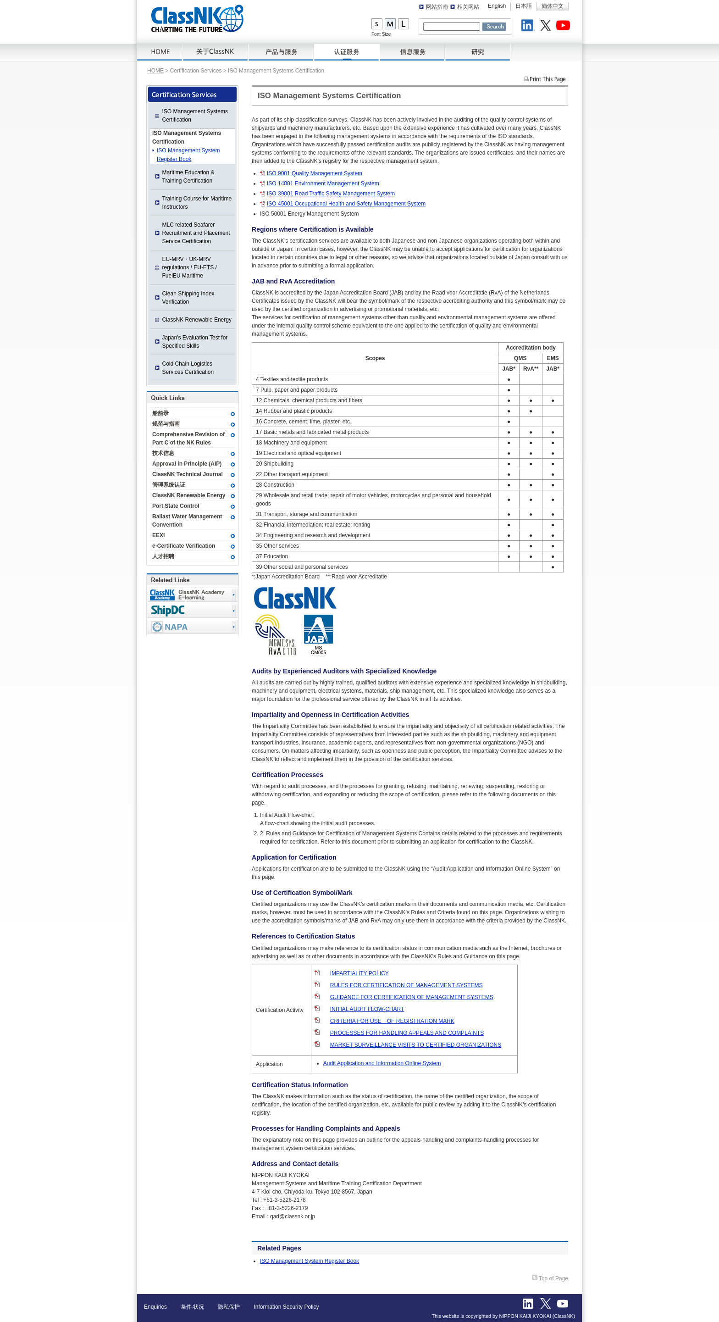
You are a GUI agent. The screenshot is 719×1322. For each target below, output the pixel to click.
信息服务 (412, 52)
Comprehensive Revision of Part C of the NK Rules (188, 438)
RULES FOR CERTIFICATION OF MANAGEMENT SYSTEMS (406, 985)
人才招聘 (163, 556)
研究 (478, 52)
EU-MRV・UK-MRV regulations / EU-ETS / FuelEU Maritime (189, 267)
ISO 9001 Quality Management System (314, 173)
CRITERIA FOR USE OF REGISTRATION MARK (392, 1021)
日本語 (523, 6)
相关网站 (468, 7)
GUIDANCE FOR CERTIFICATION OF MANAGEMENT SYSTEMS (411, 997)
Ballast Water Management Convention (187, 520)
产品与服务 (281, 52)
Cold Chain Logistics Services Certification (188, 368)
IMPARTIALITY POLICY (359, 973)
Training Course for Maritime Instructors (197, 202)
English (497, 6)
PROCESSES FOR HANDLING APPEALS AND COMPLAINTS (407, 1033)
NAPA (193, 627)
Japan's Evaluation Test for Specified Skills (195, 341)
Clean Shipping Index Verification (188, 297)
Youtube (564, 26)
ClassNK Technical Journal (187, 474)
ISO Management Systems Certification (195, 115)
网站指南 (437, 7)
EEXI (158, 535)
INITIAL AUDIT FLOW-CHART (367, 1009)
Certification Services (347, 52)
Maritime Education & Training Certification (188, 176)
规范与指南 (166, 424)
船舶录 (160, 413)
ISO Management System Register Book (309, 1261)
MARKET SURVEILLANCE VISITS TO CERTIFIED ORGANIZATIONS (415, 1045)
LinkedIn (529, 26)
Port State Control (175, 506)
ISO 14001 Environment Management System (323, 183)
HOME (160, 52)
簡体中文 (553, 6)
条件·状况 (192, 1307)
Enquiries (155, 1307)
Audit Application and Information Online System (382, 1063)
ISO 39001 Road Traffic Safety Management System (331, 193)
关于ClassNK (216, 52)
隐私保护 (229, 1307)
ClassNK (197, 18)
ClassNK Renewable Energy (197, 320)
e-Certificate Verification (183, 546)
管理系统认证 (168, 485)
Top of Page (553, 1278)
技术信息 (163, 453)
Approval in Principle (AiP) (186, 464)
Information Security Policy (286, 1307)
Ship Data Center (193, 611)
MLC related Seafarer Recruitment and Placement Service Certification (196, 233)
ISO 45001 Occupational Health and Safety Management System (346, 203)
